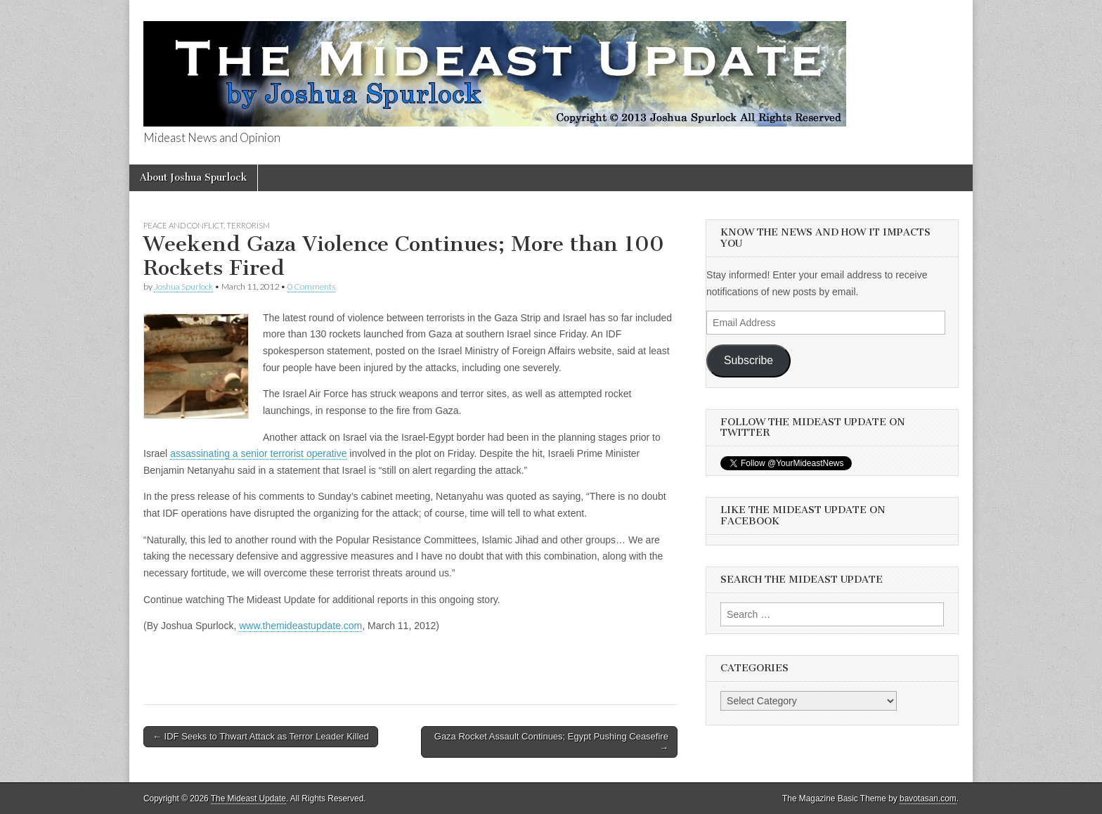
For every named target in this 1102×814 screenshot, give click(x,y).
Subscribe (748, 360)
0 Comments (311, 286)
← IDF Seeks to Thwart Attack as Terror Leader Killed (261, 736)
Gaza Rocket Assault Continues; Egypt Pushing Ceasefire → (551, 742)
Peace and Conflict (183, 225)
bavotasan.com (928, 798)
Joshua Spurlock (183, 286)
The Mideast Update (248, 798)
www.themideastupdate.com (300, 625)
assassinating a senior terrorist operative (258, 453)
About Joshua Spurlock (193, 177)
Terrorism (248, 225)
